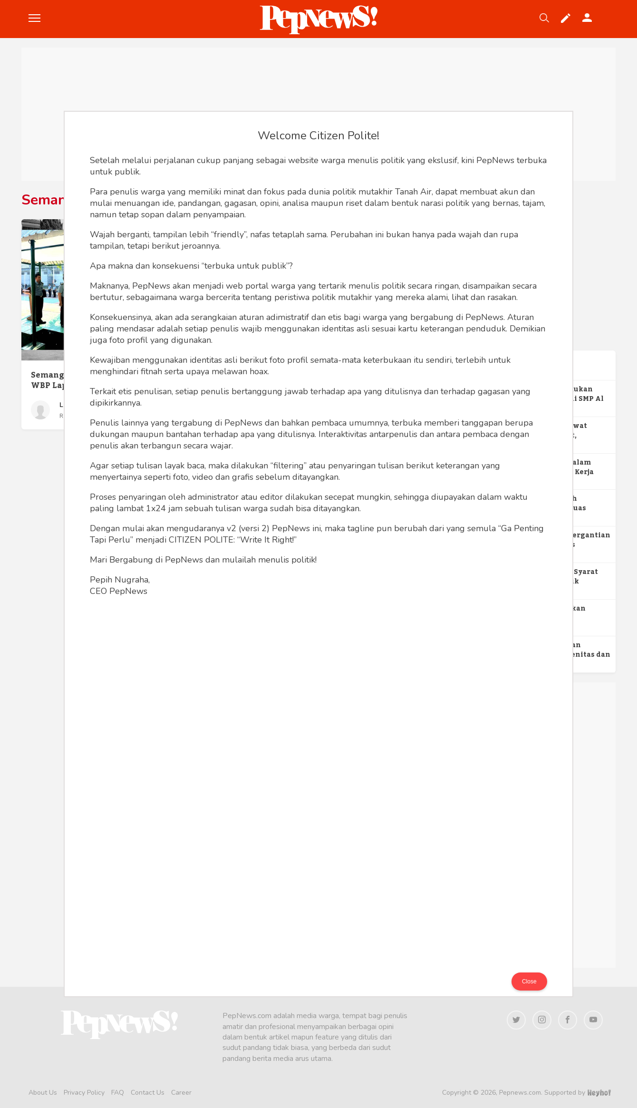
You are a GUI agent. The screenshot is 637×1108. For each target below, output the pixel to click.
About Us (43, 1092)
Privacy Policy (84, 1092)
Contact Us (147, 1092)
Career (181, 1092)
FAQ (117, 1092)
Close (529, 981)
